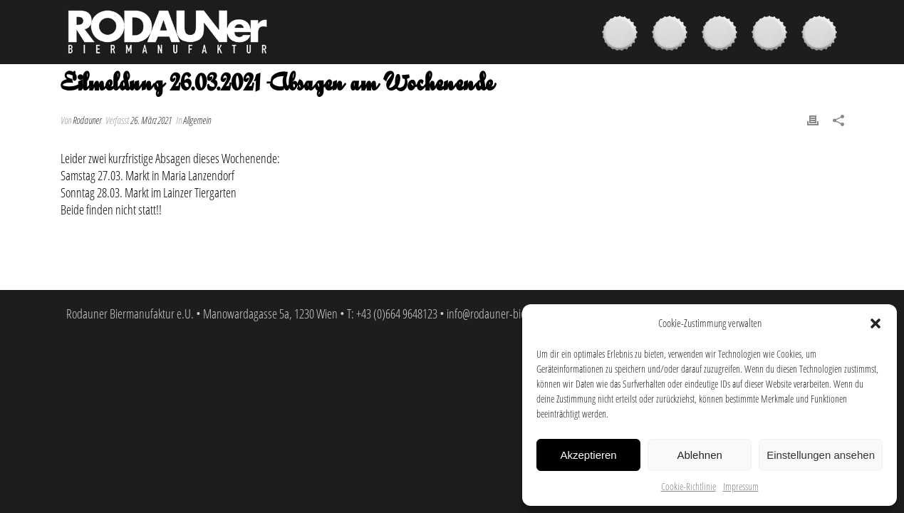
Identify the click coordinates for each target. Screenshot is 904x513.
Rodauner (87, 120)
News (773, 35)
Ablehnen (699, 455)
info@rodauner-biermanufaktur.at (517, 313)
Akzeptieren (588, 455)
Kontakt (823, 35)
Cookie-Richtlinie (688, 486)
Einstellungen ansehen (821, 455)
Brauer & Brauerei (723, 35)
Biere (623, 35)
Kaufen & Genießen (673, 35)
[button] (875, 323)
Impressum (741, 486)
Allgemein (197, 120)
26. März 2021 (151, 120)
